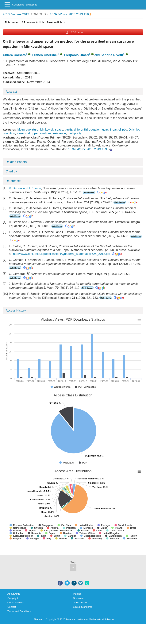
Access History (16, 310)
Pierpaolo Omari (76, 55)
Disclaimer (79, 598)
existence (59, 133)
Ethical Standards (82, 606)
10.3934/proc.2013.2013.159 (70, 14)
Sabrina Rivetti (112, 55)
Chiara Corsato (14, 55)
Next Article (56, 22)
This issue (11, 22)
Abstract (11, 91)
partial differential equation (82, 129)
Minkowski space (51, 129)
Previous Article (32, 22)
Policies (77, 593)
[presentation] (33, 113)
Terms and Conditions (19, 611)
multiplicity (75, 133)
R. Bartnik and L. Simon (25, 188)
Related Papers (16, 162)
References (13, 180)
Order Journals (15, 602)
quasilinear (109, 129)
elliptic (122, 129)
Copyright (12, 598)
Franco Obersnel (45, 55)
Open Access (80, 602)
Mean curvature (27, 129)
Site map (38, 619)
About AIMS (14, 593)
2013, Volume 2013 (16, 14)
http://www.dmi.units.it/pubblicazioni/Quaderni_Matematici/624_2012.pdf (61, 253)
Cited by (11, 171)
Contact (11, 606)
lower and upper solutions (34, 133)
